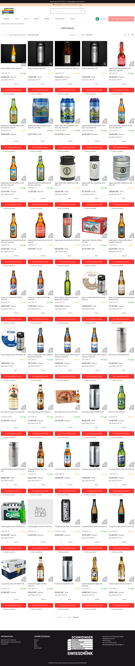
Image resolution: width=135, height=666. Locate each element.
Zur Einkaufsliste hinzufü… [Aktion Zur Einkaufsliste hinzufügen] (13, 90)
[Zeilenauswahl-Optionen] (5, 35)
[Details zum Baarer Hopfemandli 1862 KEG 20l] (13, 340)
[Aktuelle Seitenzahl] (79, 35)
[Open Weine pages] (51, 18)
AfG (35, 642)
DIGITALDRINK (82, 663)
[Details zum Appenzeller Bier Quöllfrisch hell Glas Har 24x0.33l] (13, 168)
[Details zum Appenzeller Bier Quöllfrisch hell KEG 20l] (94, 168)
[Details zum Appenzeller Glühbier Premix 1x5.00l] (94, 225)
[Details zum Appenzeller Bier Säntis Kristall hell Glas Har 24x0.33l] (13, 225)
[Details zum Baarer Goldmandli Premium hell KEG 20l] (94, 282)
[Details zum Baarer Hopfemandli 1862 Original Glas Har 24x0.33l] (94, 340)
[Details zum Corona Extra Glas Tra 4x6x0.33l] (13, 569)
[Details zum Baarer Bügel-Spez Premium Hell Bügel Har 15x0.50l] (67, 282)
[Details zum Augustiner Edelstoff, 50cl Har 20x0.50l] (13, 282)
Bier (35, 644)
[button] (90, 35)
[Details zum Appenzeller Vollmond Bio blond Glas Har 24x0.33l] (121, 225)
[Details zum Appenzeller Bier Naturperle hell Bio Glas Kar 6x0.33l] (13, 111)
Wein (36, 646)
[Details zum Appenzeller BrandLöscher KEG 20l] (67, 225)
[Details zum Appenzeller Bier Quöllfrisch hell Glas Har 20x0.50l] (121, 111)
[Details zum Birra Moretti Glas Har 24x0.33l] (40, 397)
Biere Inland (14, 23)
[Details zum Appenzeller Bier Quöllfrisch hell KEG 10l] (67, 168)
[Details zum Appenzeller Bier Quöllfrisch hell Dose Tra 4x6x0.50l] (94, 111)
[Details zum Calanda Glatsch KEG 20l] (94, 454)
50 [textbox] (125, 35)
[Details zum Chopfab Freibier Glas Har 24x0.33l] (121, 511)
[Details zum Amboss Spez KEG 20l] (94, 53)
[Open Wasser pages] (11, 18)
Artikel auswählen (8, 94)
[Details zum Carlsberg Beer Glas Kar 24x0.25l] (40, 511)
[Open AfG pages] (20, 18)
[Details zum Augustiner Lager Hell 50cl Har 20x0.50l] (40, 282)
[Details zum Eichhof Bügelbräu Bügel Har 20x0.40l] (94, 569)
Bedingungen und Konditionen (11, 642)
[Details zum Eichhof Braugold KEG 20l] (67, 569)
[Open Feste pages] (76, 18)
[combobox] (67, 11)
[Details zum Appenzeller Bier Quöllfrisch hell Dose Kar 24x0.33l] (67, 111)
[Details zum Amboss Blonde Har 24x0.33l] (13, 53)
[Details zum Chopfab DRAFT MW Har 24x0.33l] (94, 511)
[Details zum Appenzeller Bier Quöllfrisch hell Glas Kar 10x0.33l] (40, 168)
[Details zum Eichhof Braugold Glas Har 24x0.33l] (40, 569)
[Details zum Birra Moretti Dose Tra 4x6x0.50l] (13, 397)
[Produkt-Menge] (7, 84)
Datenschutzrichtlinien (8, 640)
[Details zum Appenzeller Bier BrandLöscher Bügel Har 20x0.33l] (121, 53)
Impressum (4, 644)
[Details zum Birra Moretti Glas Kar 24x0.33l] (67, 397)
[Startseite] (11, 11)
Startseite (3, 23)
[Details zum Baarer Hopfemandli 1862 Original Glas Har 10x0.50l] (67, 340)
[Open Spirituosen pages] (66, 18)
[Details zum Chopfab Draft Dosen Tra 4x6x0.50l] (67, 511)
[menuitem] (7, 18)
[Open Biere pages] (40, 18)
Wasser (36, 640)
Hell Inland (21, 23)
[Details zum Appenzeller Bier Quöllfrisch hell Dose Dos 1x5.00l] (40, 111)
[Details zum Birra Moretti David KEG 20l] (121, 340)
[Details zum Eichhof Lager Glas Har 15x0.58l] (121, 569)
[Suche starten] (81, 11)
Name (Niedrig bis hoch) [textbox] (17, 35)
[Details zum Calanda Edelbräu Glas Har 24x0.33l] (40, 454)
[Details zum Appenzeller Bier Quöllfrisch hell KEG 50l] (121, 168)
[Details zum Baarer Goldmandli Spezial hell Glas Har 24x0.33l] (121, 282)
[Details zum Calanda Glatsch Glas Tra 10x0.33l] (67, 454)
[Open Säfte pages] (30, 18)
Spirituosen (38, 648)
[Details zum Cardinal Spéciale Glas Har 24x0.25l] (121, 454)
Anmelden (103, 19)
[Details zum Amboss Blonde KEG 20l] (40, 53)
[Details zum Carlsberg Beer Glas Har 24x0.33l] (13, 511)
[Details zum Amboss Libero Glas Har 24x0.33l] (67, 53)
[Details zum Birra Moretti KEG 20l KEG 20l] (94, 397)
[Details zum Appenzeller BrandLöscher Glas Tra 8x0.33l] (40, 225)
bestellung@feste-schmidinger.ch (113, 644)
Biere (8, 23)
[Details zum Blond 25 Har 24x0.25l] (121, 397)
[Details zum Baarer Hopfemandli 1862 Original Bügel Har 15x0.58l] (40, 340)
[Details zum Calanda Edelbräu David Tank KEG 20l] (13, 454)
